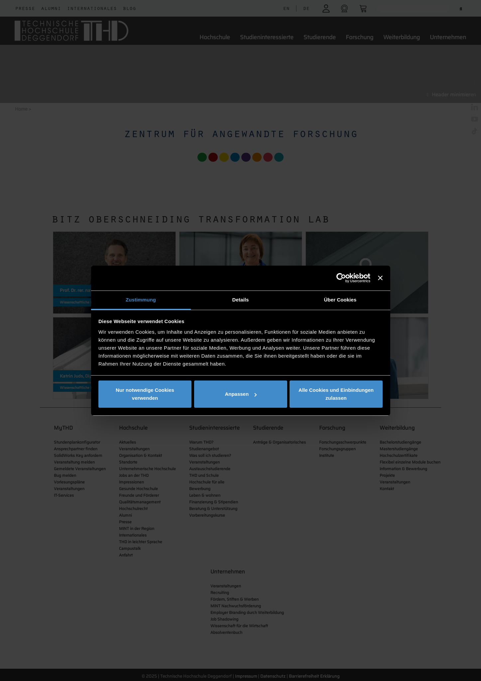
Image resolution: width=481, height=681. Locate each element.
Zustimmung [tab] (141, 299)
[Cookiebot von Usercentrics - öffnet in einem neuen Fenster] (341, 278)
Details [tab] (240, 299)
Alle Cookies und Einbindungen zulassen (336, 394)
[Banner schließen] (380, 278)
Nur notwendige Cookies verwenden (145, 394)
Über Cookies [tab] (340, 299)
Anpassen (241, 394)
